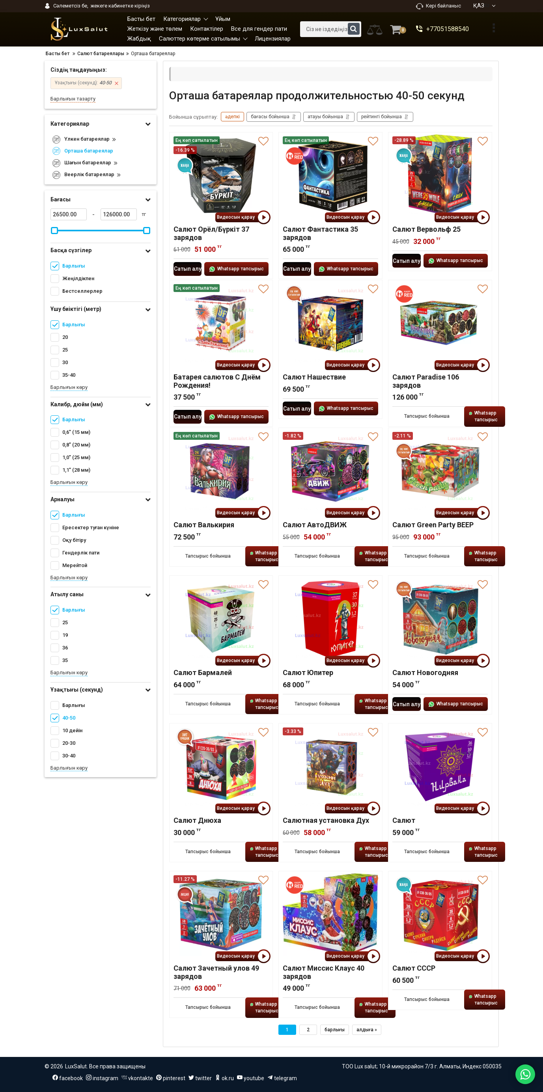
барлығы (335, 1029)
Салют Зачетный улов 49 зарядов (216, 972)
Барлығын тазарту (72, 99)
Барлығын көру (69, 387)
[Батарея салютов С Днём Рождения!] (221, 323)
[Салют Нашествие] (330, 323)
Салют (403, 820)
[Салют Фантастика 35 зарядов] (330, 175)
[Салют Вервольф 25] (440, 175)
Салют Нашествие (314, 377)
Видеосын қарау (243, 217)
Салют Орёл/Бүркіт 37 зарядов (211, 233)
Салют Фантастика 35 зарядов (320, 233)
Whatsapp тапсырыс (236, 269)
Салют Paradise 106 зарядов (425, 381)
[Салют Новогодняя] (440, 619)
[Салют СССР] (440, 914)
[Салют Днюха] (221, 766)
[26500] (68, 214)
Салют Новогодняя (425, 672)
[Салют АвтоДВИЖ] (330, 471)
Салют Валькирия (204, 525)
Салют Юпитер (308, 672)
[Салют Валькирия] (221, 471)
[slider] (54, 230)
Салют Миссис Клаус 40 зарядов (323, 972)
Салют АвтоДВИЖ (315, 525)
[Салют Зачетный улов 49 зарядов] (221, 914)
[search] (330, 29)
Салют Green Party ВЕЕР (433, 525)
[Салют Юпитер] (330, 619)
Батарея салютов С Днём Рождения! (217, 381)
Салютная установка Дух (326, 820)
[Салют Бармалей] (221, 619)
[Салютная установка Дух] (330, 766)
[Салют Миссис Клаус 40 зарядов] (330, 914)
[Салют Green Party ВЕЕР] (440, 471)
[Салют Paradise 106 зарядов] (440, 323)
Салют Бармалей (203, 672)
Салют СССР (413, 968)
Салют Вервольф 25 (426, 229)
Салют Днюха (197, 820)
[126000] (119, 214)
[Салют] (440, 766)
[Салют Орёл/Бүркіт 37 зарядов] (221, 175)
